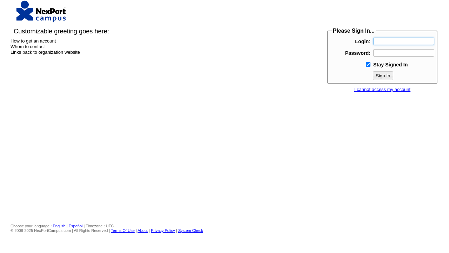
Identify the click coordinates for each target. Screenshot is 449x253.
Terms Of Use (123, 230)
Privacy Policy (163, 230)
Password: (357, 53)
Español (76, 226)
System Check (190, 230)
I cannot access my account (382, 89)
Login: (362, 41)
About (143, 230)
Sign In (383, 75)
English (59, 226)
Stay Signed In (390, 64)
